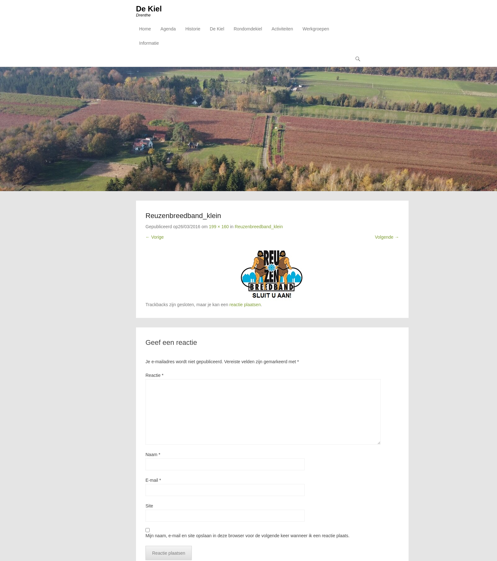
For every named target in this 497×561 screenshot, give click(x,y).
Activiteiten (282, 28)
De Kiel (149, 8)
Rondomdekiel (248, 28)
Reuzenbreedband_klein (259, 226)
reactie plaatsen (245, 304)
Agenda (168, 28)
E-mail (153, 480)
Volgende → (387, 237)
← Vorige (154, 237)
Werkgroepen (315, 28)
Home (145, 28)
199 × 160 (219, 226)
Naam (152, 454)
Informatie (149, 43)
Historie (192, 28)
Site (149, 505)
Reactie (154, 375)
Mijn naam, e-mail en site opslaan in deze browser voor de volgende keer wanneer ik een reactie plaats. (247, 535)
